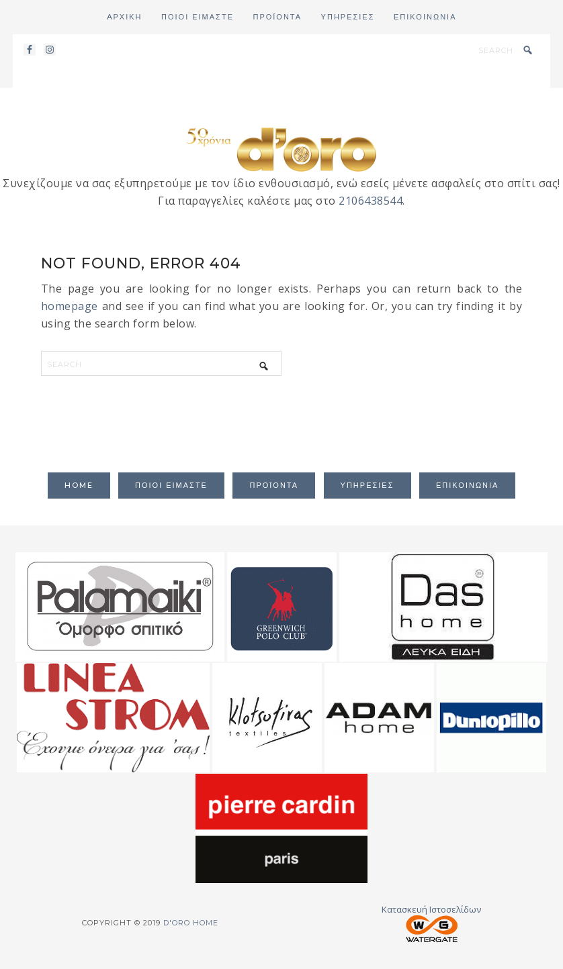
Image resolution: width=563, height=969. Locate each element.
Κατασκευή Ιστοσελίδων (431, 922)
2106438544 (370, 200)
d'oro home (281, 148)
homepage (69, 306)
